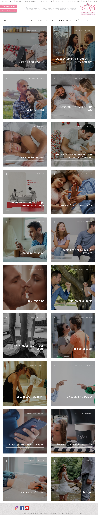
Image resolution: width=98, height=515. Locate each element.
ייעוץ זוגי (73, 514)
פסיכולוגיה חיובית (65, 20)
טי (31, 20)
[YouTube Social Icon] (27, 508)
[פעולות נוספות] (54, 30)
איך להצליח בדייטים (32, 514)
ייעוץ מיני (39, 20)
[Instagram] (17, 508)
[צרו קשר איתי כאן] (8, 10)
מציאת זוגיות (50, 20)
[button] (8, 6)
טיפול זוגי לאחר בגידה (46, 514)
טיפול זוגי (78, 20)
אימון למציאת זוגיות (58, 514)
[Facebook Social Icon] (22, 508)
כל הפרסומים (90, 20)
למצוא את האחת (21, 514)
